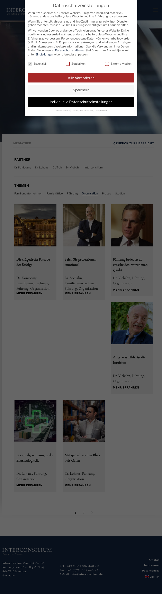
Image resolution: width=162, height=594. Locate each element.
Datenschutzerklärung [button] (83, 110)
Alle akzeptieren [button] (81, 78)
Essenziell (37, 63)
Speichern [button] (81, 90)
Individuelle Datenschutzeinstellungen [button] (81, 102)
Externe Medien (118, 63)
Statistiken (76, 63)
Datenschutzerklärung (69, 50)
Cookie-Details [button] (62, 110)
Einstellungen (44, 54)
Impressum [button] (102, 110)
